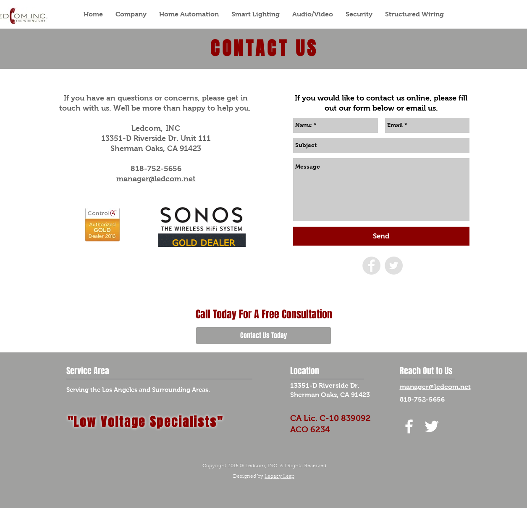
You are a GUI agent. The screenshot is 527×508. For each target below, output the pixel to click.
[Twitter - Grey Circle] (394, 266)
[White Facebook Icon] (409, 426)
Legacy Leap (279, 476)
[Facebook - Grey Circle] (371, 266)
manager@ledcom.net (156, 179)
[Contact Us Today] (263, 335)
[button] (131, 14)
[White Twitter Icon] (431, 426)
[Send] (381, 236)
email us (421, 108)
